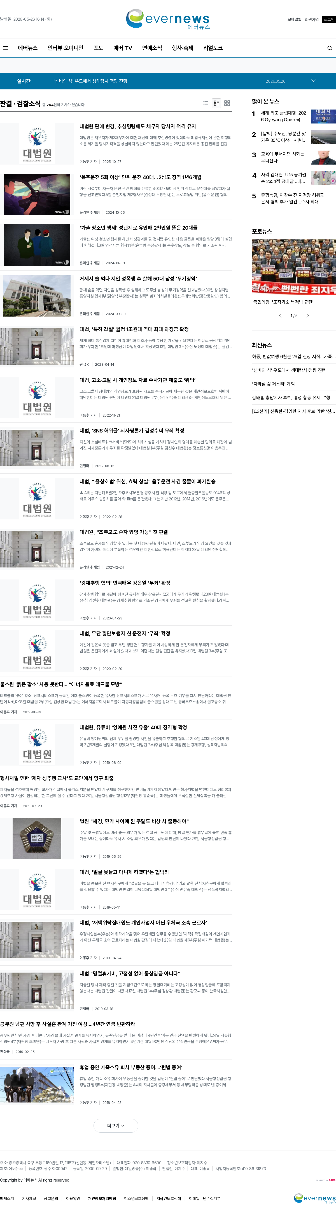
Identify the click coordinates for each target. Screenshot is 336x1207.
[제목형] (206, 103)
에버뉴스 (28, 48)
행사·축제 (182, 48)
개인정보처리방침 (102, 1198)
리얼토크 (213, 48)
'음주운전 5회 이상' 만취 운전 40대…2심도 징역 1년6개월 (141, 177)
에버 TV (122, 48)
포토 (98, 48)
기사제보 (29, 1198)
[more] (313, 81)
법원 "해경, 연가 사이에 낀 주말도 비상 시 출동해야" (134, 821)
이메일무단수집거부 (205, 1198)
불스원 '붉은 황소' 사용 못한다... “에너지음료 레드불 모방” (61, 684)
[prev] (280, 315)
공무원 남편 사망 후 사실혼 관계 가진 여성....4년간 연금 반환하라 (67, 1024)
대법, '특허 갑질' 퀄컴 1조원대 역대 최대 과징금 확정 (134, 329)
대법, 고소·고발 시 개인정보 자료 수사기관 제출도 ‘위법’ (137, 380)
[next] (307, 315)
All (40, 1180)
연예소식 (152, 48)
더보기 (116, 1125)
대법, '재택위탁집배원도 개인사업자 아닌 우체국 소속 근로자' (143, 923)
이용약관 (73, 1198)
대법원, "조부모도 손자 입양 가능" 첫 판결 (124, 532)
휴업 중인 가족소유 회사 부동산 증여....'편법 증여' (131, 1067)
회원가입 (312, 19)
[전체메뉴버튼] (5, 48)
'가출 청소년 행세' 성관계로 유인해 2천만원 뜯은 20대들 (139, 228)
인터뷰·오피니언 (65, 48)
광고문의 (51, 1198)
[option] (169, 81)
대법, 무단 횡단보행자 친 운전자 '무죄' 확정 (125, 633)
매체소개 (7, 1198)
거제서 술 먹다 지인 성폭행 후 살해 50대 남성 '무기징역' (138, 279)
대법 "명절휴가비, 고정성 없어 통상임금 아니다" (130, 973)
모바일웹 (295, 19)
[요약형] (216, 103)
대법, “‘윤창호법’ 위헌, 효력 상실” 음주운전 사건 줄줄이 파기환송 (148, 481)
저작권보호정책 (169, 1198)
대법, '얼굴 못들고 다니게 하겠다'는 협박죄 (124, 872)
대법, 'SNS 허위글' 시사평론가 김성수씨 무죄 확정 (132, 431)
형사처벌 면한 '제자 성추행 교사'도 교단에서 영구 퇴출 (57, 778)
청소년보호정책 (136, 1198)
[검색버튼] (330, 48)
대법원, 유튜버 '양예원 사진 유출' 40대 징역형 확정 (133, 727)
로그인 (329, 19)
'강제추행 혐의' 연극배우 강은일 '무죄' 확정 (125, 583)
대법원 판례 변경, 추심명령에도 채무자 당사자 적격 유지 (138, 126)
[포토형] (227, 103)
